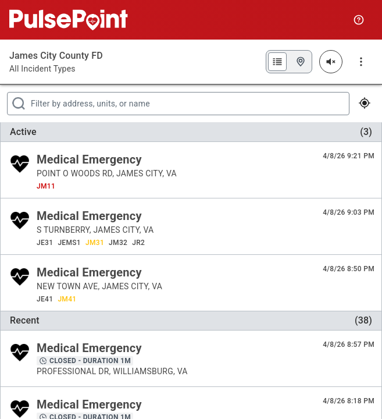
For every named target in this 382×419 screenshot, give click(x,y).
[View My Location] (364, 103)
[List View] (277, 61)
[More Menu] (361, 61)
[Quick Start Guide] (358, 19)
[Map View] (300, 61)
